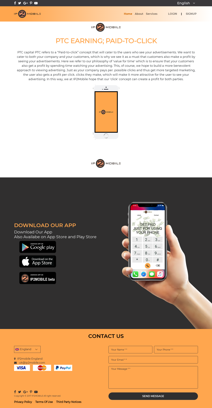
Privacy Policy (23, 402)
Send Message (153, 396)
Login (172, 13)
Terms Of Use (44, 402)
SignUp (191, 13)
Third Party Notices (68, 402)
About (139, 13)
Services (152, 13)
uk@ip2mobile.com (32, 362)
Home (128, 13)
